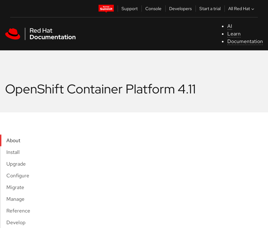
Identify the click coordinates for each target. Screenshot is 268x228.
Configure (17, 175)
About (13, 140)
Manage (15, 199)
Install (13, 152)
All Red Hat (242, 8)
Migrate (15, 187)
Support (129, 8)
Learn (234, 33)
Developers (180, 8)
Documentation (245, 41)
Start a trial (210, 8)
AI (229, 26)
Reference (18, 210)
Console (153, 8)
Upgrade (16, 164)
